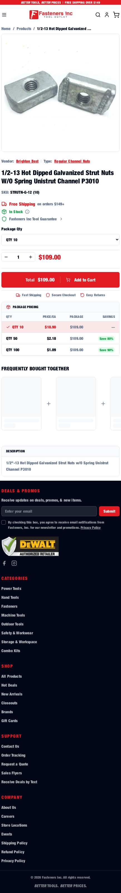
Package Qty (11, 228)
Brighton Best (27, 161)
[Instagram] (14, 563)
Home (6, 28)
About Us (8, 807)
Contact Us (10, 746)
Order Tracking (13, 755)
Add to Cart (60, 280)
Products (24, 28)
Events (6, 834)
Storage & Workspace (19, 641)
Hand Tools (10, 597)
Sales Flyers (11, 772)
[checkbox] (3, 522)
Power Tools (11, 588)
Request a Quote (14, 764)
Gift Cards (9, 720)
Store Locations (14, 825)
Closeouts (9, 702)
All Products (11, 676)
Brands (7, 711)
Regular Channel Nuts (72, 161)
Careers (7, 816)
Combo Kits (10, 650)
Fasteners (9, 606)
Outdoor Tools (12, 624)
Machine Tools (13, 615)
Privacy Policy (91, 527)
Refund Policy (12, 851)
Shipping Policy (14, 842)
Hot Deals (9, 685)
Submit (109, 511)
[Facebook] (4, 563)
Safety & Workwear (17, 632)
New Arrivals (11, 694)
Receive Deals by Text (19, 781)
